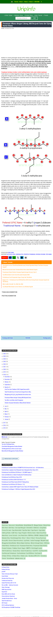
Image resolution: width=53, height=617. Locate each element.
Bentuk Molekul (19, 525)
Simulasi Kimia (29, 15)
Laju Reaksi (26, 540)
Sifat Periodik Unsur (7, 550)
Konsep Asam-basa (41, 538)
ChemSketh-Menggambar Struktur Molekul (12, 446)
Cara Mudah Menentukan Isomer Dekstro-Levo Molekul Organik (18, 286)
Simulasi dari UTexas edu (8, 578)
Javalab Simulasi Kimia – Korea (9, 598)
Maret (6, 414)
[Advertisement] (26, 44)
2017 (4, 422)
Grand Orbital (5, 576)
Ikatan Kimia (5, 535)
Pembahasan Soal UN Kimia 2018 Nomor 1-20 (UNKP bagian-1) (17, 472)
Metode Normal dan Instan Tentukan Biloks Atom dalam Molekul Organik (20, 269)
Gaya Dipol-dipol (26, 530)
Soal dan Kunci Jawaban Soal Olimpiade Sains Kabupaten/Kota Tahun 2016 (20, 470)
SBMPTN (28, 548)
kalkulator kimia (19, 558)
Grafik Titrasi (14, 533)
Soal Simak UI (38, 553)
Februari (7, 416)
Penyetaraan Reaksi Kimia (26, 545)
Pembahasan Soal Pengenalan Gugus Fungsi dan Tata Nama (17, 277)
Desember (7, 376)
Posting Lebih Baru (7, 338)
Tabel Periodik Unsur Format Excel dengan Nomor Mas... (18, 392)
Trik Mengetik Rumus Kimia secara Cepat (11, 448)
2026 (4, 353)
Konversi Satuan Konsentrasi (16, 540)
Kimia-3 (33, 538)
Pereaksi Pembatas (7, 548)
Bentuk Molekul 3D (28, 525)
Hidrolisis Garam (32, 533)
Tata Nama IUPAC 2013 (34, 556)
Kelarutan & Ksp (6, 538)
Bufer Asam (5, 527)
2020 (4, 369)
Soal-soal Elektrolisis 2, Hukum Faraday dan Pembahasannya (16, 474)
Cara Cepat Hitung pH (20, 527)
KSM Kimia (30, 535)
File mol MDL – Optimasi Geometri (10, 585)
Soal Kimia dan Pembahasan (9, 553)
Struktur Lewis (24, 556)
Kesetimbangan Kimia (16, 538)
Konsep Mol (5, 540)
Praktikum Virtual (17, 548)
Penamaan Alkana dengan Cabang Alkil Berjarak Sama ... (18, 397)
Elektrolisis (36, 527)
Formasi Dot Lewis (6, 530)
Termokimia (43, 556)
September (7, 384)
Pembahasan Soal (14, 545)
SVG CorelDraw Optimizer (8, 605)
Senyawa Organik (40, 254)
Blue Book (9, 254)
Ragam (23, 548)
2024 (4, 359)
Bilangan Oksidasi (38, 525)
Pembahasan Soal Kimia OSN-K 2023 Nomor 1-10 (14, 479)
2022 (4, 364)
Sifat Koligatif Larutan (36, 548)
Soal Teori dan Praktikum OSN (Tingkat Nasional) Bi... (17, 389)
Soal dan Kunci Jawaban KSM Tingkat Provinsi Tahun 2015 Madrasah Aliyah (20, 486)
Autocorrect (12, 525)
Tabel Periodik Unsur (7, 600)
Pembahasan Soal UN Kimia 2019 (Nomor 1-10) (13, 484)
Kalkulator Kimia (18, 15)
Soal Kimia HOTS (43, 550)
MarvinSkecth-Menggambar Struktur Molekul (12, 451)
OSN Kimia (46, 543)
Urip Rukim (11, 252)
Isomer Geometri (13, 535)
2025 (4, 356)
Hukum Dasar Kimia (41, 533)
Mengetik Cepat (44, 540)
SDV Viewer (4, 603)
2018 (4, 374)
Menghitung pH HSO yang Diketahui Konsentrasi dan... (18, 394)
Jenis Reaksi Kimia (22, 535)
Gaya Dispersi (34, 530)
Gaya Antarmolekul (16, 530)
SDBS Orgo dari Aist (6, 589)
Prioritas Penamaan (29, 254)
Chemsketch (29, 527)
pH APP (3, 571)
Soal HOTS (35, 550)
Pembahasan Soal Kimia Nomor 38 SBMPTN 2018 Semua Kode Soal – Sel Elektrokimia (23, 467)
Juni (6, 406)
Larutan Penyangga (35, 540)
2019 (4, 372)
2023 (4, 361)
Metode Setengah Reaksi (37, 543)
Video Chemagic (6, 587)
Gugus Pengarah (22, 533)
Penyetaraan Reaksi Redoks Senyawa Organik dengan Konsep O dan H (20, 272)
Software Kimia (16, 556)
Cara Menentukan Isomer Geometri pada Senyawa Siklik (16, 274)
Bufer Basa (11, 527)
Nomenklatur (19, 254)
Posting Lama (47, 338)
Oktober (7, 382)
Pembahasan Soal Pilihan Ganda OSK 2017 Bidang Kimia (15, 482)
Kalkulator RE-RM (43, 535)
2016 (4, 425)
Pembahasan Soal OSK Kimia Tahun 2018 (12, 477)
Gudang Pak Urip (6, 569)
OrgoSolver (4, 591)
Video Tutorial (38, 15)
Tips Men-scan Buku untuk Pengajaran (14, 400)
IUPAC (13, 254)
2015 (4, 428)
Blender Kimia (47, 525)
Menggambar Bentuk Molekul (9, 543)
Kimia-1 (24, 538)
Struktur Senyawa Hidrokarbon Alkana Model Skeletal (17, 402)
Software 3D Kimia (6, 556)
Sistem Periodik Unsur (26, 550)
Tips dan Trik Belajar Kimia (8, 444)
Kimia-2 (28, 538)
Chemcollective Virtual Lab (8, 596)
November (7, 379)
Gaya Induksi (42, 530)
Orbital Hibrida (5, 545)
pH (24, 558)
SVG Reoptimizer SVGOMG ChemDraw (11, 607)
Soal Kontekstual (21, 553)
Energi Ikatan (43, 527)
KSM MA (36, 535)
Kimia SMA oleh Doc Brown (8, 594)
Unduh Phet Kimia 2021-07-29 (9, 583)
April (6, 411)
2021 (4, 366)
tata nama (49, 254)
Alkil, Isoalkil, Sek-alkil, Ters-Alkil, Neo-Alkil (13, 284)
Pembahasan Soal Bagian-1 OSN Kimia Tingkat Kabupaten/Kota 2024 (18, 489)
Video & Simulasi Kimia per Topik (10, 574)
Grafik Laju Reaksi (6, 533)
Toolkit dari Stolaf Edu (7, 580)
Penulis (46, 15)
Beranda (28, 338)
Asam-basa (5, 525)
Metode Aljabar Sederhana (23, 543)
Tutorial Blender (10, 558)
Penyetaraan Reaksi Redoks (40, 545)
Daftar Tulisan (8, 15)
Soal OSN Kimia (30, 553)
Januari (7, 419)
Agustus (7, 387)
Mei (6, 409)
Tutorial (4, 558)
